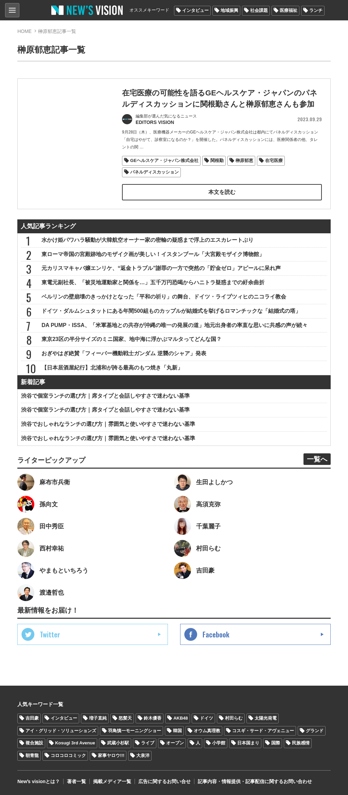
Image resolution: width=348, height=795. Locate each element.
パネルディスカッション (154, 172)
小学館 (218, 742)
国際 (275, 742)
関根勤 (217, 160)
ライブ (147, 742)
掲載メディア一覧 (112, 781)
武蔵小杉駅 (118, 742)
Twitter (50, 634)
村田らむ (234, 718)
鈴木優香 (152, 718)
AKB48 (180, 718)
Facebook (216, 634)
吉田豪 (32, 718)
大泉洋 (143, 755)
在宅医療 (274, 160)
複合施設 (34, 742)
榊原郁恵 (244, 160)
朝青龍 (32, 755)
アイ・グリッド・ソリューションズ (60, 730)
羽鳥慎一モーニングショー (134, 730)
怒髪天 (125, 718)
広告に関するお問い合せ (164, 781)
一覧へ (317, 459)
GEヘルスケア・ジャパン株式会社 (164, 160)
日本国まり (248, 742)
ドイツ (206, 718)
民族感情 (301, 742)
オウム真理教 (207, 730)
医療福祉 (288, 10)
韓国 (177, 730)
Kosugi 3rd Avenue (75, 742)
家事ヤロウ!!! (111, 755)
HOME (24, 31)
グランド (315, 730)
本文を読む (222, 192)
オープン (175, 742)
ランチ (316, 10)
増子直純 (98, 718)
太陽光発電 (266, 718)
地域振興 (229, 10)
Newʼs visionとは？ (38, 781)
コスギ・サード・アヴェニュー (263, 730)
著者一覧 (76, 781)
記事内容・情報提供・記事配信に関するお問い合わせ (255, 781)
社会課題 (259, 10)
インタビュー (195, 10)
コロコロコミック (68, 755)
